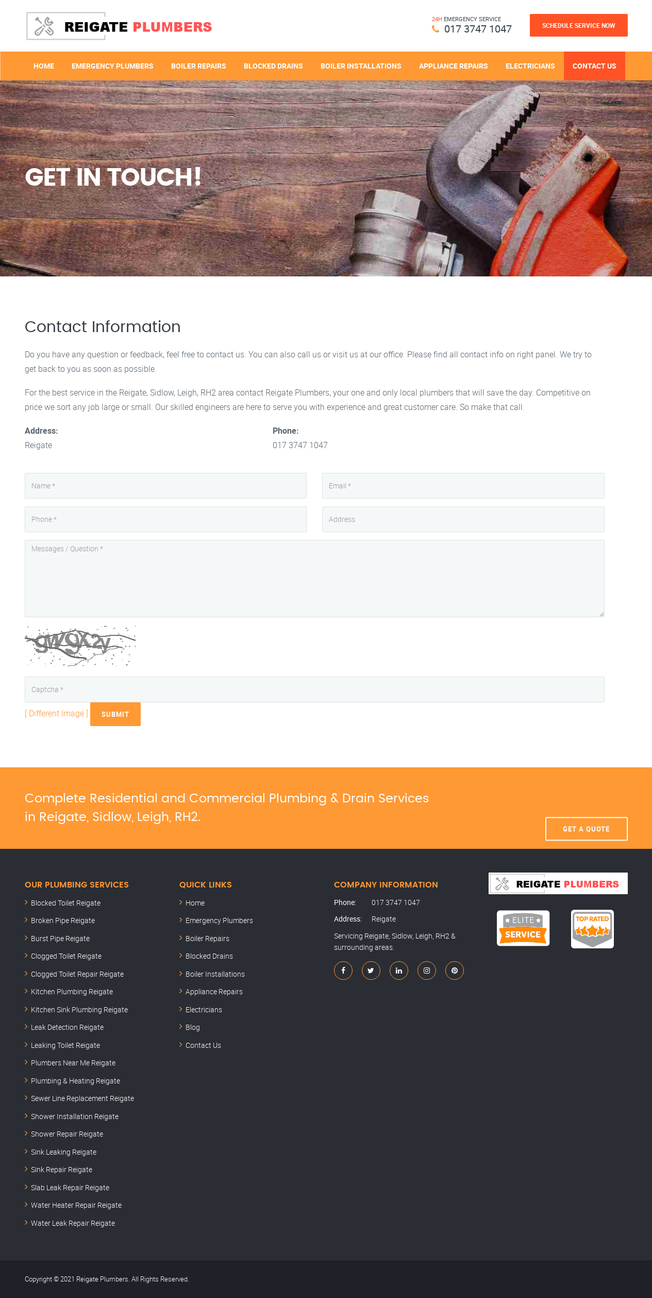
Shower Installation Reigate (75, 1116)
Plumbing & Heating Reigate (75, 1081)
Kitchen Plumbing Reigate (72, 991)
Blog (193, 1027)
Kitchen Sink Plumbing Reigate (79, 1009)
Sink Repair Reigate (61, 1169)
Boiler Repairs (198, 66)
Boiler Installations (361, 66)
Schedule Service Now (578, 25)
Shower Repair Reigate (67, 1134)
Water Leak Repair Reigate (73, 1223)
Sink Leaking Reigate (63, 1152)
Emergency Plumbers (113, 66)
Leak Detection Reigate (67, 1027)
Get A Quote (586, 808)
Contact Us (594, 66)
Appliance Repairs (453, 66)
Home (44, 66)
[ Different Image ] (56, 713)
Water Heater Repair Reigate (76, 1205)
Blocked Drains (273, 66)
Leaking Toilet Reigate (65, 1045)
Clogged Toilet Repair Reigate (77, 974)
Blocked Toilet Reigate (66, 903)
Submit (115, 714)
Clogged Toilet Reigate (66, 956)
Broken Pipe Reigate (63, 920)
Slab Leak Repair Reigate (70, 1187)
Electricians (530, 66)
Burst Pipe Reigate (60, 938)
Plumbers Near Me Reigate (73, 1062)
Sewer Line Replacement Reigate (82, 1098)
